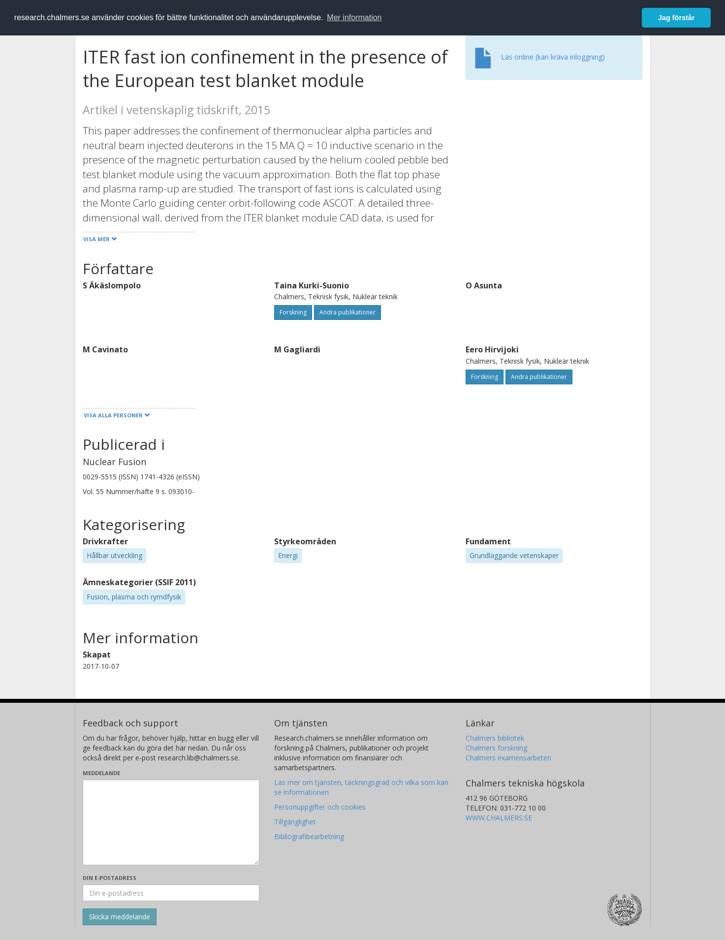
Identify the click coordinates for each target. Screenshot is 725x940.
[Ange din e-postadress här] (171, 892)
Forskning (293, 312)
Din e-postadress (109, 877)
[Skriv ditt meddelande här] (171, 822)
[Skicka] (120, 917)
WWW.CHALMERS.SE (499, 817)
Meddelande (101, 773)
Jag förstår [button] (676, 18)
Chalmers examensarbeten (508, 757)
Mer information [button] (354, 17)
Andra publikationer (347, 312)
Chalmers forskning (496, 747)
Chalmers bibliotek (495, 738)
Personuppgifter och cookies (320, 807)
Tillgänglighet (295, 821)
